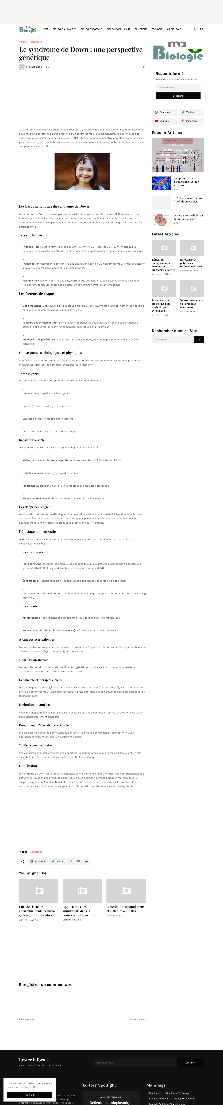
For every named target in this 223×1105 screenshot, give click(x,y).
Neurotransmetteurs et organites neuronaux (191, 304)
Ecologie (156, 29)
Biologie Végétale (91, 29)
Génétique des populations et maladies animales (125, 909)
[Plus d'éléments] (86, 861)
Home (45, 29)
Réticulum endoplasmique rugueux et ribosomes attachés (163, 265)
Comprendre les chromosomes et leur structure (186, 181)
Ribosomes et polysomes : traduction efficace (191, 263)
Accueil (23, 42)
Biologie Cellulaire (118, 29)
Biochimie (154, 1093)
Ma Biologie (174, 29)
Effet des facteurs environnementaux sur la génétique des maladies (37, 911)
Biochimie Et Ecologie (178, 1093)
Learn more (26, 1087)
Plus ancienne (136, 1019)
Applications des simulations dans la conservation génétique (79, 911)
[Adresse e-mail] (178, 87)
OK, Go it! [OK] (30, 1094)
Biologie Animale (63, 29)
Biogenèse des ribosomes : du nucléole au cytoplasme (161, 305)
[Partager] (144, 67)
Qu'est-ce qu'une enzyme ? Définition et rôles (189, 199)
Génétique (141, 29)
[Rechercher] (201, 29)
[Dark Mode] (195, 29)
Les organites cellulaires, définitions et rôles (189, 217)
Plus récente (27, 1019)
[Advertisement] (103, 11)
